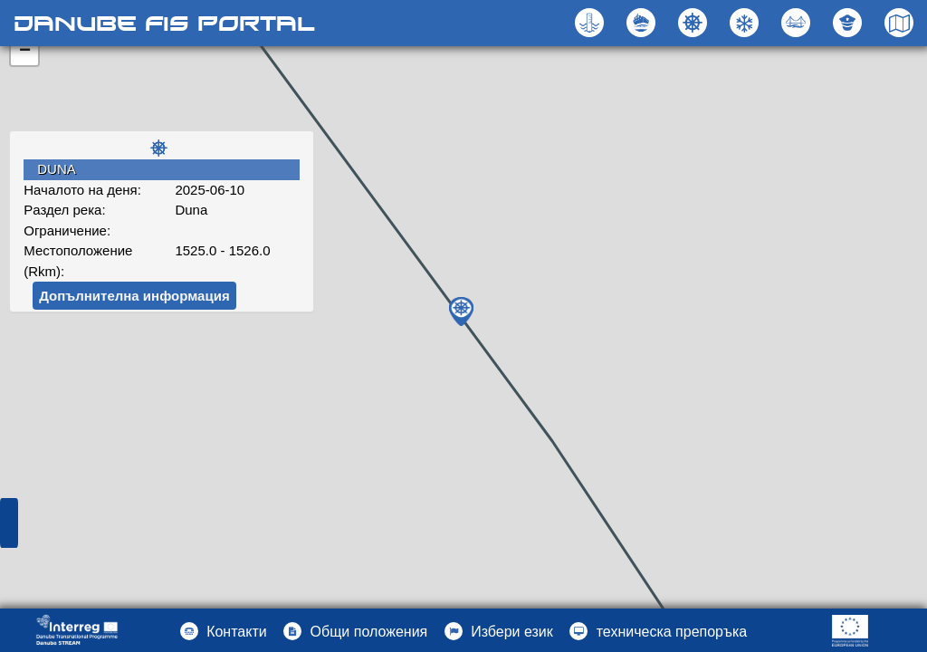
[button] (798, 22)
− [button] (25, 51)
